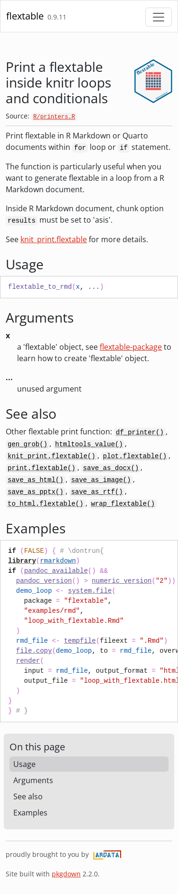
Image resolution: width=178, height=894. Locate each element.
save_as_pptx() (36, 492)
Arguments (33, 780)
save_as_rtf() (97, 492)
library (22, 561)
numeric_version (121, 581)
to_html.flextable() (46, 504)
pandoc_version (44, 581)
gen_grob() (27, 444)
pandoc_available (56, 571)
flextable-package (131, 347)
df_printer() (140, 432)
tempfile (80, 641)
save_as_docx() (111, 468)
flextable (25, 16)
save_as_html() (36, 480)
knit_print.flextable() (51, 456)
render (28, 661)
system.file (90, 591)
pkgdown (66, 873)
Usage (24, 764)
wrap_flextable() (123, 504)
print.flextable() (41, 468)
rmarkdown (58, 561)
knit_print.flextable (53, 239)
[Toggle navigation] (158, 17)
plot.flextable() (135, 456)
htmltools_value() (89, 444)
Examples (30, 812)
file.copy (34, 651)
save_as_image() (101, 480)
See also (28, 796)
